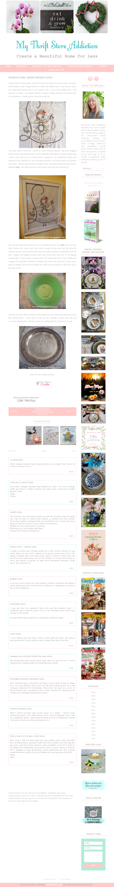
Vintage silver (42, 414)
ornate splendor (18, 709)
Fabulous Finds (39, 410)
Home (8, 66)
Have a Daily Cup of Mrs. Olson (24, 736)
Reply (71, 471)
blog (18, 167)
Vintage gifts (36, 412)
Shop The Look (56, 70)
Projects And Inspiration (46, 66)
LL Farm (13, 460)
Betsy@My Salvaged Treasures (24, 679)
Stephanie (15, 604)
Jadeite (48, 410)
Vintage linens (47, 412)
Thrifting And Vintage (79, 66)
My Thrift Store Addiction (78, 885)
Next (74, 451)
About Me (21, 66)
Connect (103, 66)
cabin (62, 245)
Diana (12, 634)
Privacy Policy (49, 879)
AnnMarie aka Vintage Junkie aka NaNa (28, 656)
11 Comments (13, 411)
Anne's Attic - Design (20, 547)
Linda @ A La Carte (19, 483)
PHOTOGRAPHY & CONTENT (32, 885)
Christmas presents (42, 409)
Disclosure (66, 879)
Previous (13, 451)
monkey (13, 579)
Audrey (13, 512)
